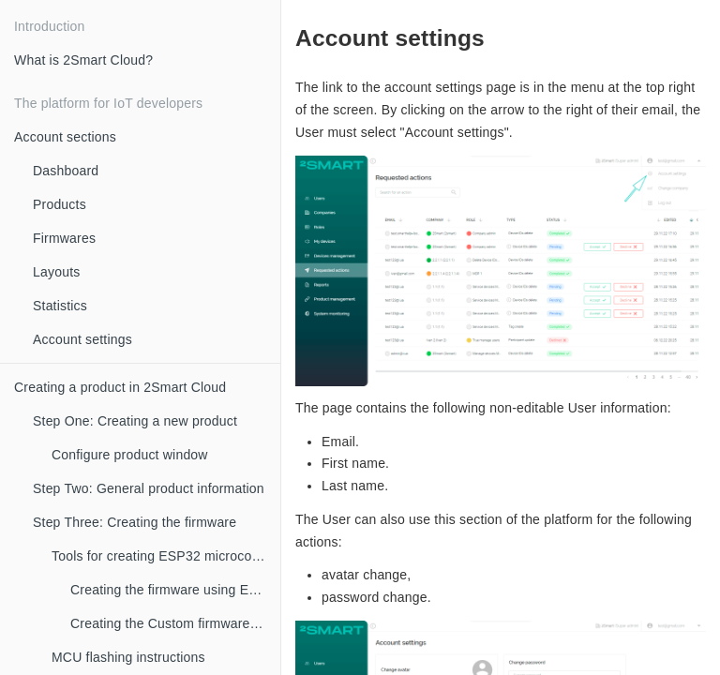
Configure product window (130, 454)
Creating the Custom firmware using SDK (175, 623)
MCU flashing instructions (128, 657)
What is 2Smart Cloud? (83, 60)
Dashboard (65, 170)
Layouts (56, 271)
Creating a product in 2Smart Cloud (120, 387)
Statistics (60, 305)
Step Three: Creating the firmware (134, 522)
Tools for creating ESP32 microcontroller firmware (166, 555)
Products (59, 204)
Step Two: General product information (148, 488)
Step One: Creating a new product (135, 420)
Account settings (82, 339)
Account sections (65, 136)
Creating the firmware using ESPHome (175, 589)
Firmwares (64, 238)
